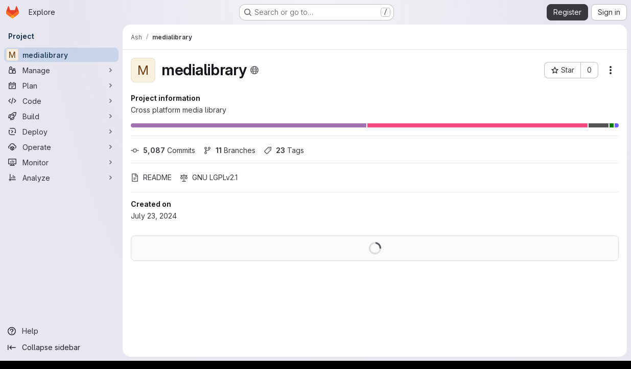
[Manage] (61, 70)
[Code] (61, 101)
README (151, 177)
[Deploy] (61, 131)
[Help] (61, 331)
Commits (163, 150)
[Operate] (61, 147)
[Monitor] (61, 162)
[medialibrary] (61, 55)
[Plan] (61, 85)
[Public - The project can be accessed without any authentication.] (254, 70)
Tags (284, 150)
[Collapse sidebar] (61, 347)
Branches (229, 150)
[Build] (61, 116)
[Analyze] (61, 177)
